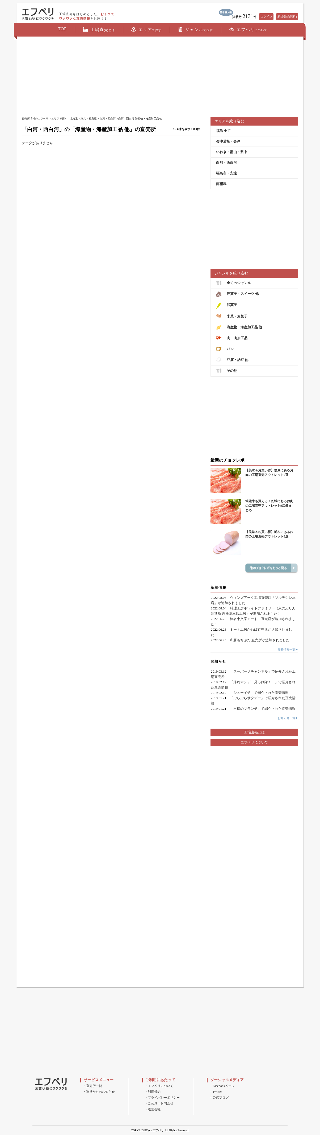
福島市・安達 (226, 173)
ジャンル (195, 29)
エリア (146, 29)
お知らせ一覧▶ (288, 718)
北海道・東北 (78, 118)
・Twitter (215, 1092)
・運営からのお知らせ (99, 1092)
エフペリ (248, 29)
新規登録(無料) (287, 16)
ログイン (266, 16)
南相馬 (221, 184)
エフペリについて (254, 742)
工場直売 (99, 29)
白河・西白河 (108, 118)
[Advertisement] (160, 77)
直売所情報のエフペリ (35, 118)
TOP (62, 29)
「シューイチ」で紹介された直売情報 (259, 693)
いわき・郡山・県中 (231, 152)
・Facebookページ (222, 1086)
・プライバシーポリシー (162, 1097)
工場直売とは (254, 732)
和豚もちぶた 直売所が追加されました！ (261, 640)
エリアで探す (59, 118)
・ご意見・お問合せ (159, 1103)
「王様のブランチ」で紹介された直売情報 (263, 709)
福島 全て (223, 131)
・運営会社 (153, 1109)
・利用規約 (153, 1092)
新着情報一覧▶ (288, 649)
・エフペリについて (159, 1086)
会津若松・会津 (228, 141)
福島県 (93, 118)
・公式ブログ (219, 1097)
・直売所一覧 (92, 1086)
